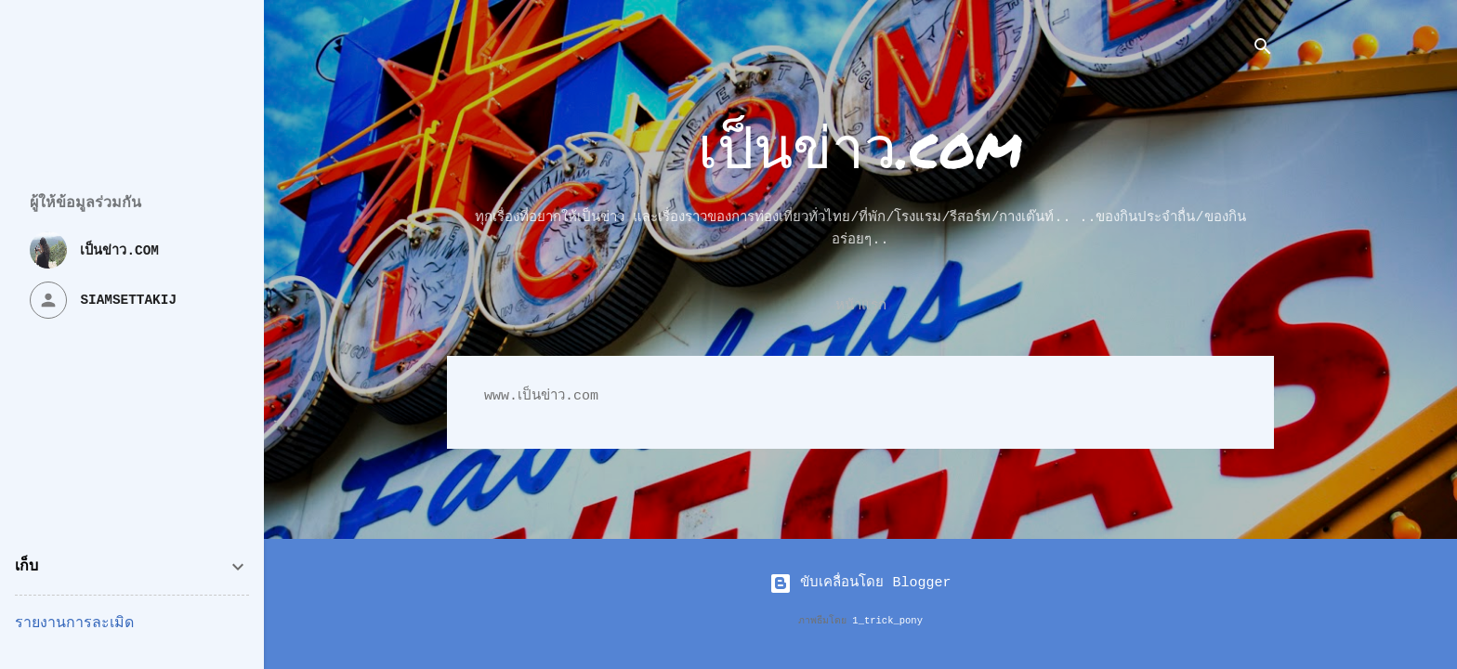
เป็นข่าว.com (860, 145)
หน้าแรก (860, 306)
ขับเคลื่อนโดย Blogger (860, 583)
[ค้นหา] (1263, 50)
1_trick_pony (887, 620)
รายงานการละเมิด (74, 623)
